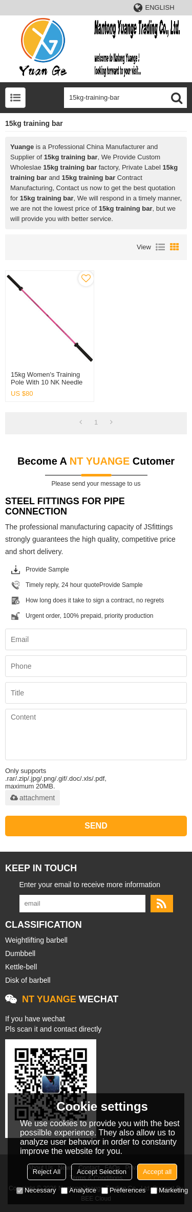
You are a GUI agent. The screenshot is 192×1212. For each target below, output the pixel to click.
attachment (32, 798)
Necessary (36, 1190)
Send (95, 825)
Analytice (78, 1190)
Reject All (46, 1172)
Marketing (169, 1190)
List (160, 247)
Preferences (123, 1190)
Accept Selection (101, 1172)
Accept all (157, 1172)
